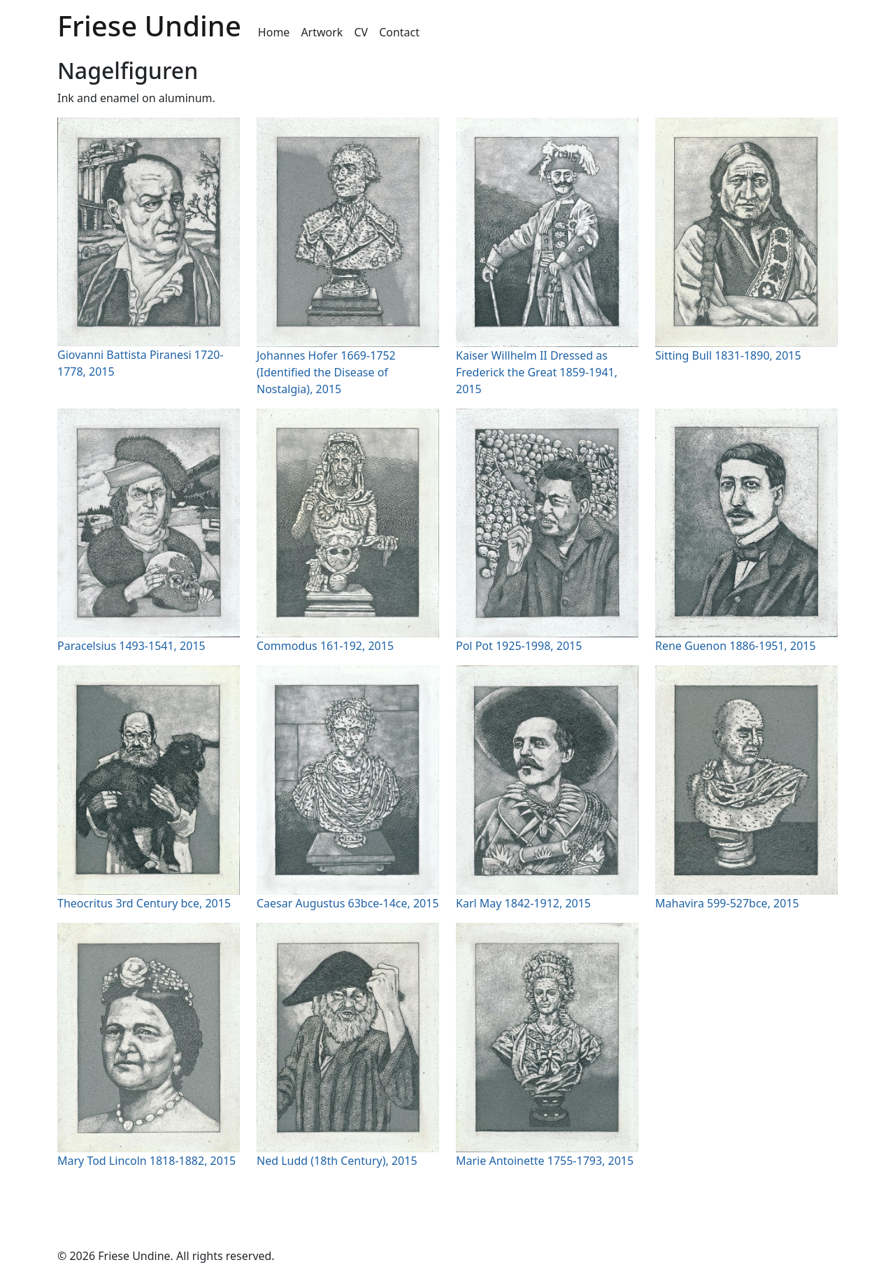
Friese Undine (149, 25)
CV (361, 32)
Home (274, 32)
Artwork (322, 32)
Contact (399, 32)
